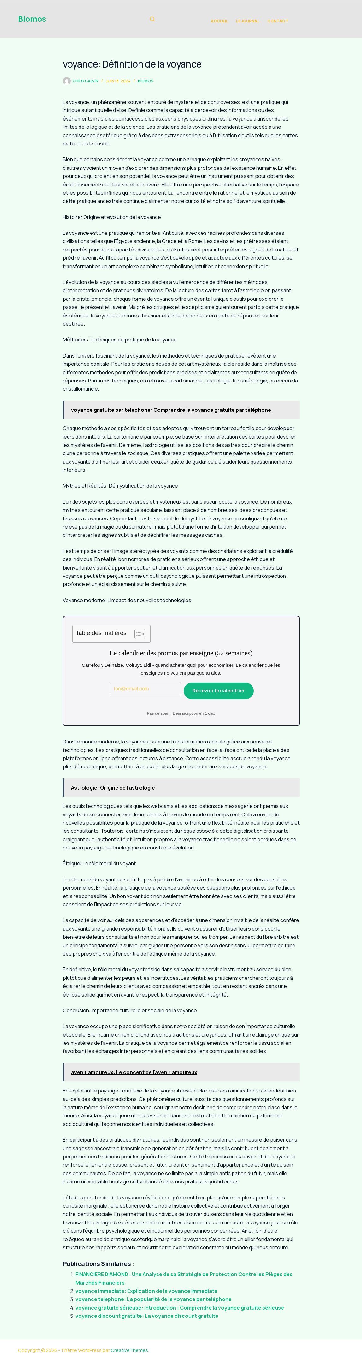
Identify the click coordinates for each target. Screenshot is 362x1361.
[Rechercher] (152, 19)
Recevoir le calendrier (219, 690)
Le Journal (247, 21)
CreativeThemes (129, 1350)
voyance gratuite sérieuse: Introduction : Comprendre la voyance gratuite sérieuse (179, 1307)
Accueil (219, 21)
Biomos (32, 18)
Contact (277, 21)
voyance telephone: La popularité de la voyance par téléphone (153, 1299)
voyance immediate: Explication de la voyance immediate (146, 1290)
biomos (145, 81)
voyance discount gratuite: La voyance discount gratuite (146, 1315)
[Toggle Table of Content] (137, 634)
